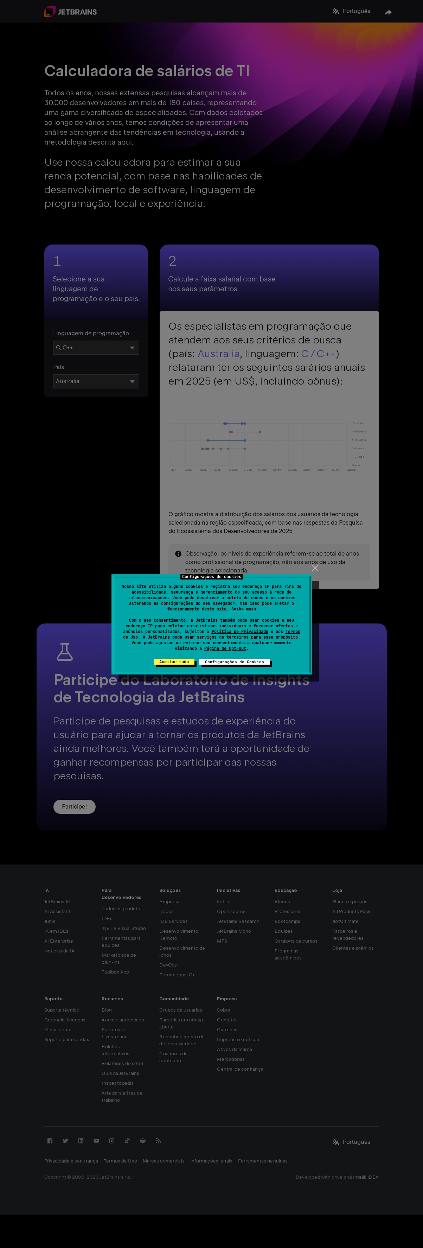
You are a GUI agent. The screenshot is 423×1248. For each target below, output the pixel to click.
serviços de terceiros (223, 637)
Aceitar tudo (174, 662)
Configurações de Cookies (234, 661)
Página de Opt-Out (225, 648)
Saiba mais (243, 609)
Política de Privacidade (240, 631)
